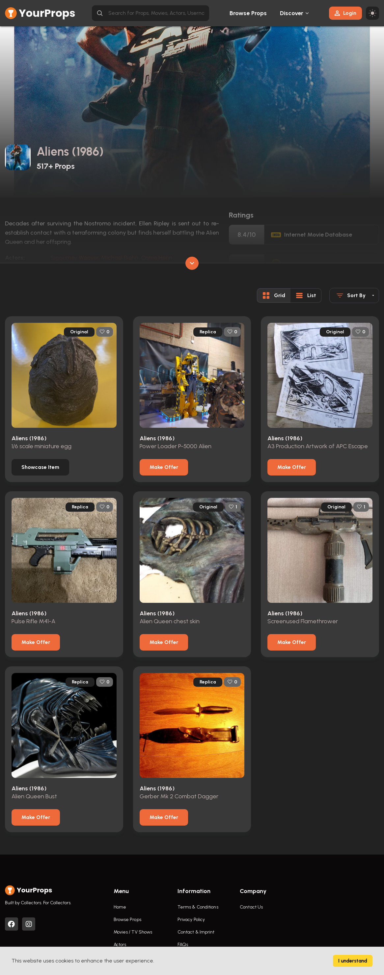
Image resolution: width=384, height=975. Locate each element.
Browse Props (248, 13)
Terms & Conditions (198, 907)
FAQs (183, 944)
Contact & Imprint (196, 932)
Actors (120, 944)
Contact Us (251, 907)
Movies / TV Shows (133, 932)
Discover (292, 13)
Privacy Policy (191, 919)
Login (345, 13)
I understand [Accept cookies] (352, 961)
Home (120, 907)
